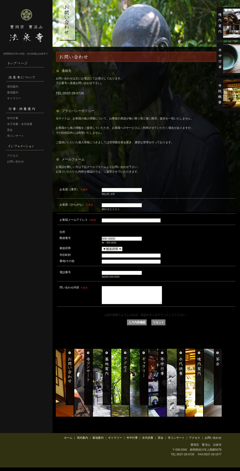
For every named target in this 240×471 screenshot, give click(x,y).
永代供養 (147, 441)
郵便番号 (65, 237)
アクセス (12, 155)
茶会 (10, 130)
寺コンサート (15, 135)
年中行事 (12, 118)
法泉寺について (26, 77)
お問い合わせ (15, 161)
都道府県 (65, 248)
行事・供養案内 (26, 108)
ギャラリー (14, 98)
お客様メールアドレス (78, 219)
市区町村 (65, 254)
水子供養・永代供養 (19, 124)
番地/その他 (67, 260)
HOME (26, 63)
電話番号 (65, 272)
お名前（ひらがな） (76, 204)
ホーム (68, 441)
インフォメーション (26, 146)
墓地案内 (12, 92)
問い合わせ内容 (73, 287)
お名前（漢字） (73, 189)
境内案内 (12, 86)
